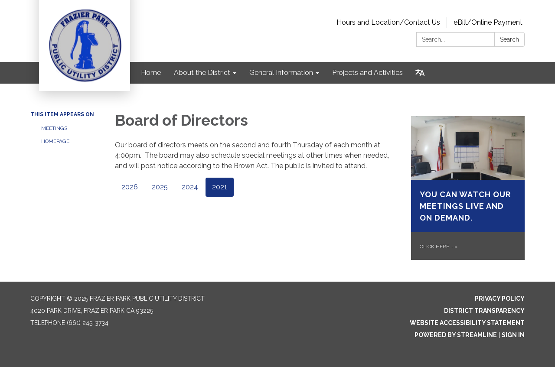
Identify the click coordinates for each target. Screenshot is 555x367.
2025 (160, 187)
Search (509, 39)
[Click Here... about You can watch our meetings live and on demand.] (468, 188)
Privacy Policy (500, 298)
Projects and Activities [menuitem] (367, 72)
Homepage (55, 141)
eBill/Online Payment (488, 22)
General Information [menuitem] (281, 72)
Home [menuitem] (151, 72)
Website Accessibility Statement (467, 322)
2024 (190, 187)
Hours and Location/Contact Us (388, 22)
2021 (219, 187)
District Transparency (484, 310)
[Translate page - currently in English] (420, 73)
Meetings (54, 128)
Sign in (513, 334)
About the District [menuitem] (202, 72)
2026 (129, 187)
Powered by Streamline (456, 334)
